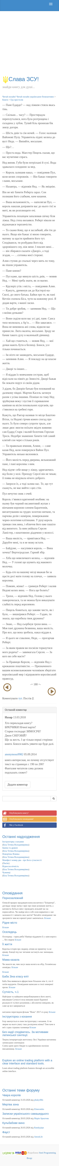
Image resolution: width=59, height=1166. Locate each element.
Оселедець (9, 932)
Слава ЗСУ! (20, 79)
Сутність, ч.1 (10, 991)
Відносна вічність (10, 866)
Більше (47, 918)
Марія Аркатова (41, 1118)
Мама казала (10, 959)
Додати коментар (17, 784)
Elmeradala (39, 1109)
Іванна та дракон (10, 848)
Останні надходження (21, 837)
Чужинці (6, 872)
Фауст (6, 1132)
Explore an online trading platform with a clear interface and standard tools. (27, 1062)
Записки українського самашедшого (25, 1113)
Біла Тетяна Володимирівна (16, 845)
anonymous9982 (14, 754)
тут (20, 698)
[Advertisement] (29, 45)
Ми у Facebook (12, 825)
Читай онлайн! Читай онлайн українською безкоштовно (28, 97)
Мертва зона (10, 1104)
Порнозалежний (12, 898)
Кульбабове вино (13, 1123)
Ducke (6, 863)
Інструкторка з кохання (13, 842)
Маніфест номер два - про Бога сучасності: (22, 860)
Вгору (29, 1158)
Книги (5, 100)
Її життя (7, 944)
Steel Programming (47, 1153)
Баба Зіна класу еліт (15, 976)
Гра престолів (16, 100)
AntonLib (38, 1137)
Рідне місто (9, 922)
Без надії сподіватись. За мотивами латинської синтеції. (25, 1033)
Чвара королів (11, 1095)
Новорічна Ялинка (10, 854)
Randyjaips (39, 1128)
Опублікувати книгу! (15, 813)
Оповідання (12, 893)
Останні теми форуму (21, 1090)
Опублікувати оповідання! (18, 819)
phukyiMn (38, 1100)
